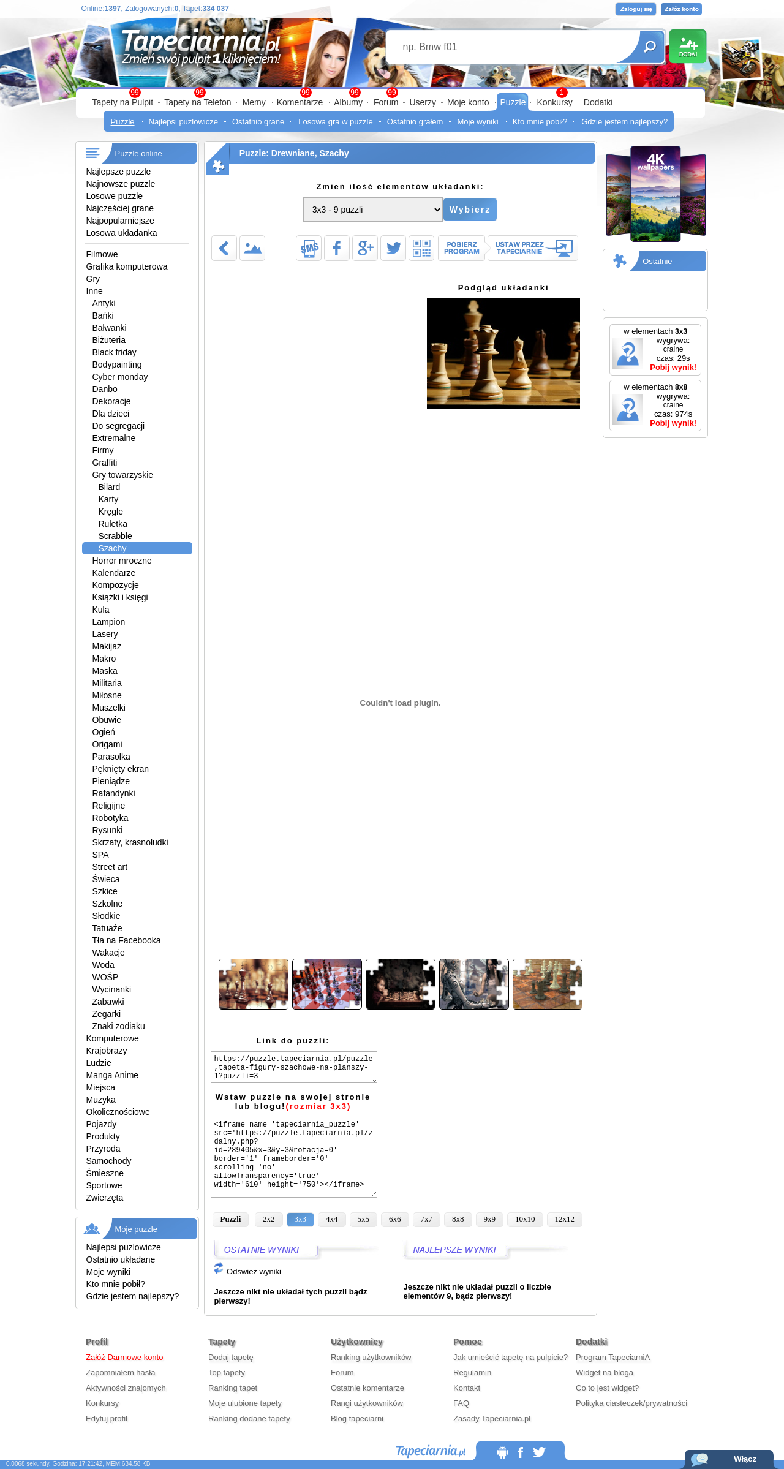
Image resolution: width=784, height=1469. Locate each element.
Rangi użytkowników (367, 1403)
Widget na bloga (604, 1372)
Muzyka (101, 1100)
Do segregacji (118, 426)
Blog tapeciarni (357, 1418)
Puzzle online (138, 153)
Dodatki (598, 102)
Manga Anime (112, 1075)
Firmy (103, 450)
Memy (254, 102)
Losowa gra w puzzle (335, 121)
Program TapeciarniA (613, 1357)
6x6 (395, 1218)
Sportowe (104, 1185)
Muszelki (109, 707)
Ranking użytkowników (371, 1357)
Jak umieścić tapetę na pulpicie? (510, 1357)
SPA (100, 854)
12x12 (565, 1218)
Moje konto (468, 102)
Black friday (114, 352)
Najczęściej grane (120, 208)
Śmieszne (105, 1173)
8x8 (458, 1218)
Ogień (103, 732)
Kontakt (466, 1387)
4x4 (332, 1218)
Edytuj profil (106, 1418)
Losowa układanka (121, 233)
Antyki (104, 303)
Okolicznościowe (118, 1112)
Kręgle (111, 511)
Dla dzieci (111, 413)
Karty (109, 499)
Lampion (109, 622)
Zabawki (108, 1001)
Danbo (105, 389)
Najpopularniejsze (120, 220)
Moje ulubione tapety (245, 1403)
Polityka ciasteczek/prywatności (631, 1403)
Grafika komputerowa (127, 266)
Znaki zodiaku (118, 1026)
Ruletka (113, 524)
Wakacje (108, 952)
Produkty (103, 1136)
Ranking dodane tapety (249, 1418)
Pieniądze (111, 781)
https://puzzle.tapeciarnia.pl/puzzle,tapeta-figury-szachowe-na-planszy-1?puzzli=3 (294, 1067)
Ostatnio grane (258, 121)
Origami (107, 744)
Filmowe (102, 254)
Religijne (109, 805)
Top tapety (226, 1372)
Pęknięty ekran (120, 769)
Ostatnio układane (121, 1259)
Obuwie (106, 720)
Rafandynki (113, 793)
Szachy (113, 548)
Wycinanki (112, 989)
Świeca (106, 879)
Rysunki (107, 830)
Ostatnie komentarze (367, 1387)
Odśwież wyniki (247, 1271)
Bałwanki (109, 328)
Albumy (348, 102)
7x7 (427, 1218)
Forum (386, 102)
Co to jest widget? (607, 1387)
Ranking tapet (232, 1387)
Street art (110, 867)
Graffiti (105, 462)
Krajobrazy (106, 1050)
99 (392, 92)
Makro (104, 658)
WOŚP (105, 977)
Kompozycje (115, 585)
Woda (103, 965)
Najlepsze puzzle (118, 171)
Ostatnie (657, 261)
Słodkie (106, 916)
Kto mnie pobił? (540, 121)
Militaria (107, 683)
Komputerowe (112, 1038)
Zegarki (106, 1014)
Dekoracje (111, 401)
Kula (101, 609)
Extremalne (114, 438)
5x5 (364, 1218)
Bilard (110, 487)
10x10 (525, 1218)
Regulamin (472, 1372)
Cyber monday (120, 377)
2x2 (269, 1218)
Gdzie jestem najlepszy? (624, 121)
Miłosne (107, 695)
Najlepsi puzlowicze (183, 121)
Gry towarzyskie (123, 475)
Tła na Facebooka (126, 940)
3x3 (301, 1218)
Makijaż (106, 646)
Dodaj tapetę (231, 1357)
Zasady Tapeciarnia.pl (491, 1418)
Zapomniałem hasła (120, 1372)
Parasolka (111, 756)
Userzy (422, 102)
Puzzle (513, 102)
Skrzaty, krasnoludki (130, 842)
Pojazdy (101, 1124)
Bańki (103, 315)
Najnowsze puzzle (121, 184)
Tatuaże (107, 928)
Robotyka (110, 818)
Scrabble (115, 536)
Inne (94, 291)
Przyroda (103, 1149)
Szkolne (107, 903)
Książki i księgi (120, 597)
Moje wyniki (477, 121)
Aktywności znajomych (126, 1387)
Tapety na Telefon (198, 102)
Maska (105, 671)
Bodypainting (117, 364)
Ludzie (98, 1063)
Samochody (109, 1161)
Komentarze (300, 102)
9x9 (490, 1218)
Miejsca (100, 1087)
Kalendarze (114, 573)
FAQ (461, 1403)
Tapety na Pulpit (123, 102)
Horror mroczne (122, 560)
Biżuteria (109, 340)
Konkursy (554, 102)
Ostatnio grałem (415, 121)
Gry (93, 279)
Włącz (745, 1458)
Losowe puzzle (114, 196)
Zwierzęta (105, 1198)
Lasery (105, 634)
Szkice (105, 891)
